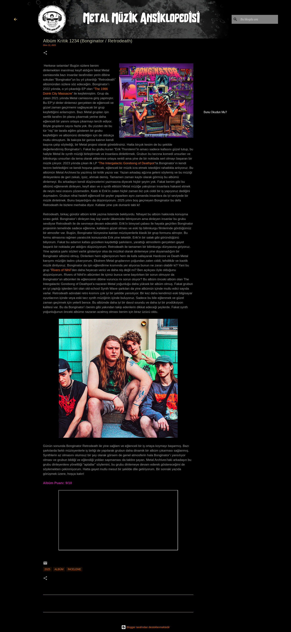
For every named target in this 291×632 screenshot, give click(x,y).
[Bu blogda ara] (258, 19)
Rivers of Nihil (61, 270)
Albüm (59, 569)
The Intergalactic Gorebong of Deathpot (127, 163)
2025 (47, 569)
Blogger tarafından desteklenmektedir (145, 627)
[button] (45, 53)
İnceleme (74, 569)
